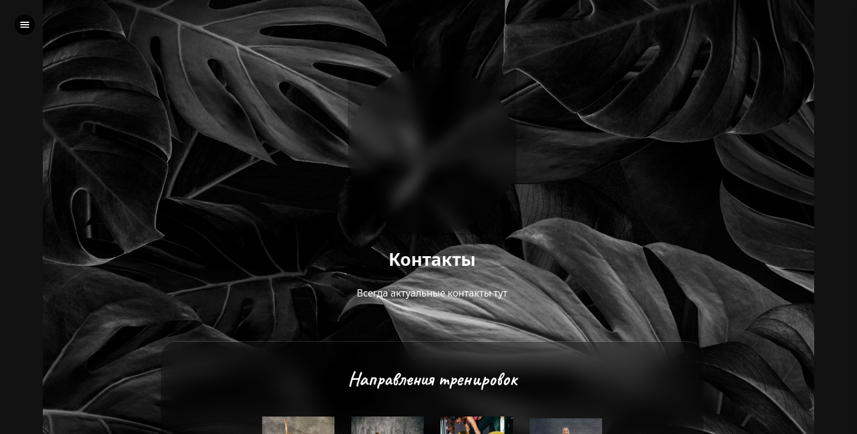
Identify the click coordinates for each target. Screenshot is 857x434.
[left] (24, 24)
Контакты (432, 259)
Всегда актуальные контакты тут (432, 293)
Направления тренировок (432, 379)
